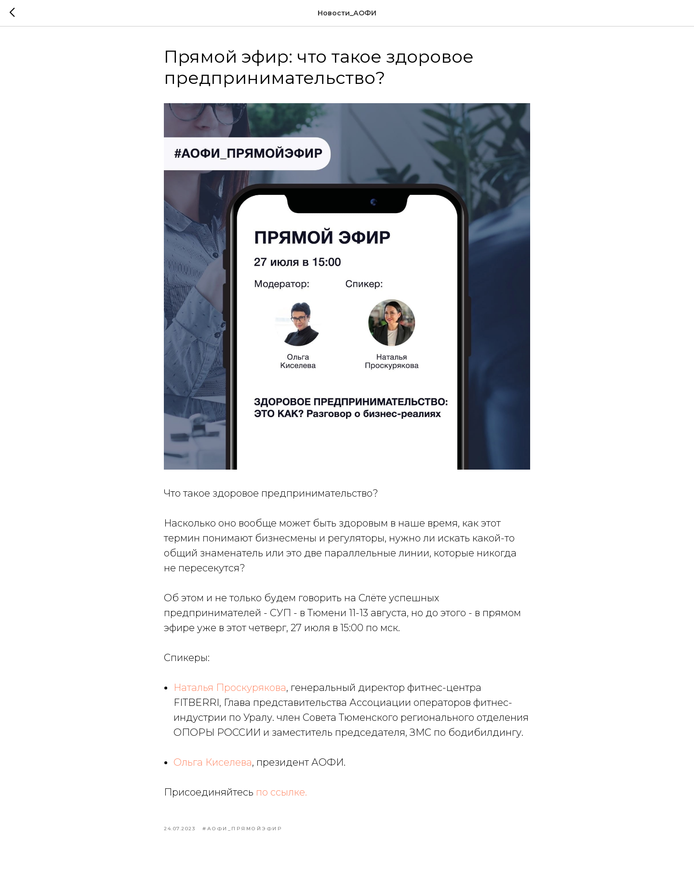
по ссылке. (281, 792)
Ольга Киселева (213, 762)
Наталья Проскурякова (230, 687)
